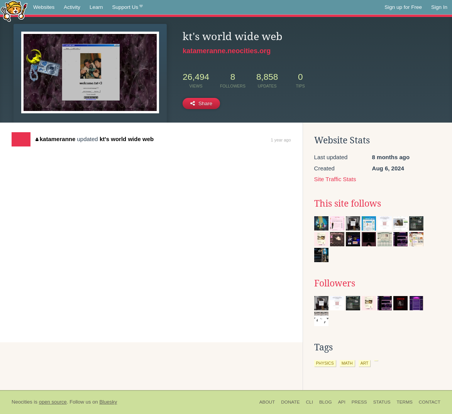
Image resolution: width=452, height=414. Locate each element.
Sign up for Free (403, 7)
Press (359, 402)
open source (53, 402)
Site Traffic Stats (335, 179)
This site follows (347, 204)
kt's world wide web (127, 139)
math (347, 363)
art (365, 363)
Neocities (22, 402)
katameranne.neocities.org (227, 51)
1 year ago (281, 140)
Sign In (439, 7)
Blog (325, 402)
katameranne (55, 139)
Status (382, 402)
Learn (96, 7)
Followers (334, 283)
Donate (290, 402)
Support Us (127, 7)
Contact (429, 402)
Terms (405, 402)
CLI (309, 402)
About (267, 402)
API (341, 402)
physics (325, 363)
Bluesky (108, 402)
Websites (43, 7)
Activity (72, 7)
